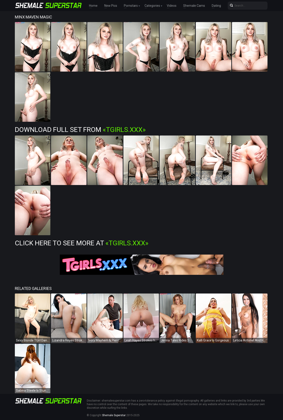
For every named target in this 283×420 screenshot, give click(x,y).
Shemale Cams (194, 5)
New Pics (110, 5)
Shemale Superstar (114, 415)
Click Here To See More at (81, 243)
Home (93, 5)
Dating (216, 5)
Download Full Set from (80, 129)
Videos (171, 5)
